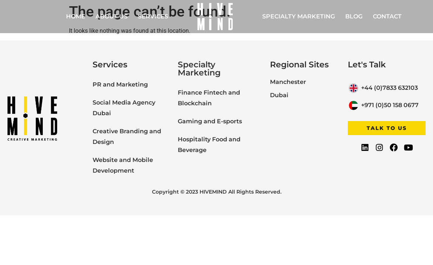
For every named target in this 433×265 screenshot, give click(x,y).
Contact (387, 16)
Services (153, 16)
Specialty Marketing (298, 16)
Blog (354, 16)
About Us (112, 16)
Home (75, 16)
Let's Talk (367, 65)
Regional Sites (299, 65)
